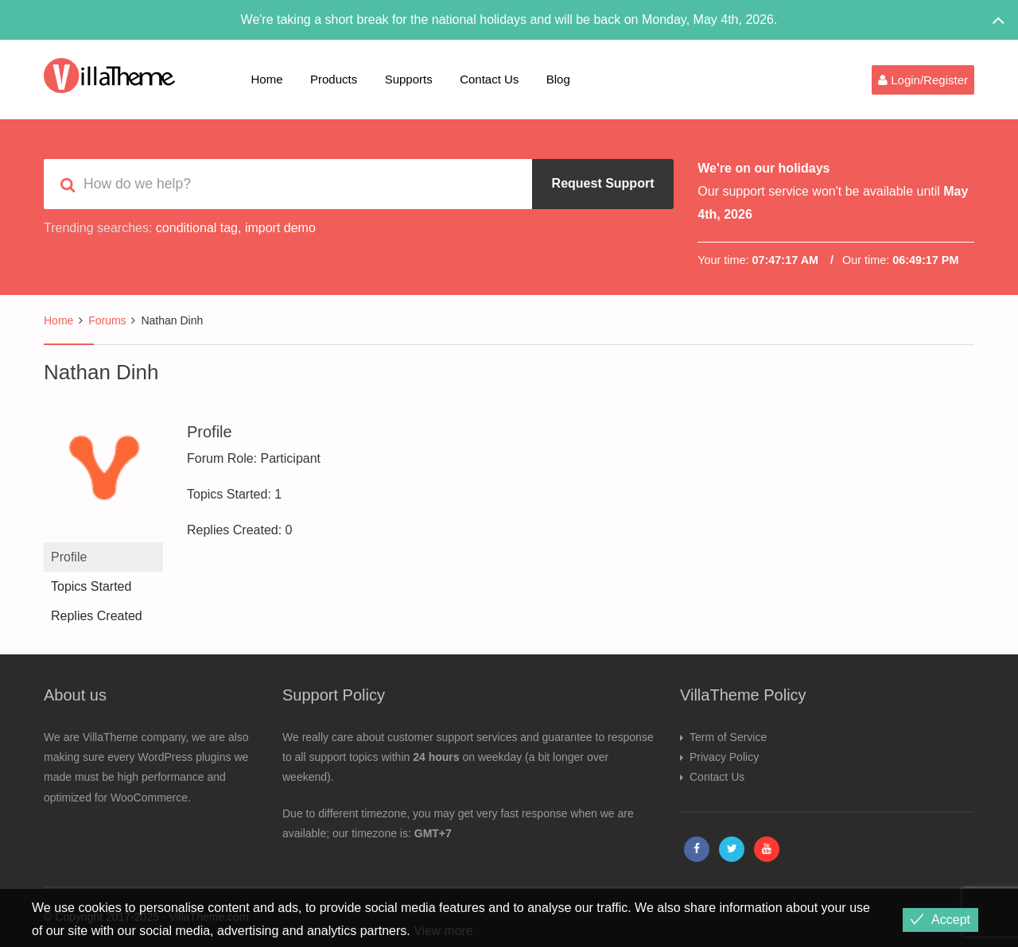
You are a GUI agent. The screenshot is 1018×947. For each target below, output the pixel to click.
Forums (107, 320)
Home (267, 79)
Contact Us (489, 79)
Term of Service (728, 737)
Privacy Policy (724, 757)
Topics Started (91, 586)
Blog (558, 79)
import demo (280, 228)
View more (443, 930)
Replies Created (96, 616)
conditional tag (197, 228)
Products (333, 79)
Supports (409, 79)
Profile (69, 557)
